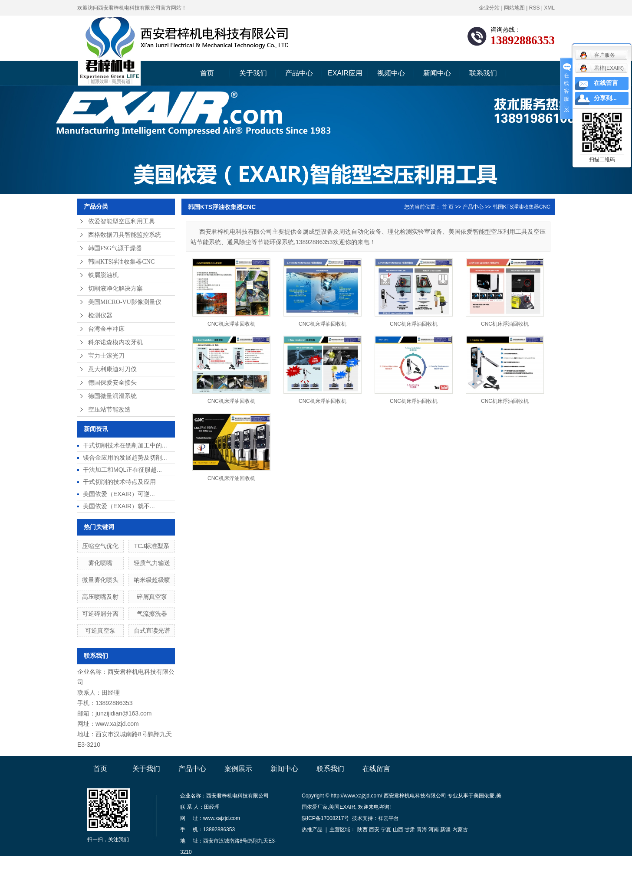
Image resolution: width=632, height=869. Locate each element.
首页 (207, 73)
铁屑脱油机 (103, 275)
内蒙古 (460, 830)
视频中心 (391, 73)
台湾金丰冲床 (106, 329)
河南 (433, 830)
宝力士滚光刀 (106, 356)
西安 (374, 830)
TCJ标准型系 (152, 545)
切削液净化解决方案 (115, 288)
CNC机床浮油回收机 (231, 324)
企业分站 (489, 8)
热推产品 (312, 830)
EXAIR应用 (345, 73)
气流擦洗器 (152, 613)
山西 (398, 830)
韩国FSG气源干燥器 (115, 248)
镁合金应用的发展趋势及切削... (125, 457)
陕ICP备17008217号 (325, 818)
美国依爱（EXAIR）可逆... (119, 493)
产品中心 (299, 73)
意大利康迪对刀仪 (112, 369)
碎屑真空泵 (152, 596)
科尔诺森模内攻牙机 (115, 342)
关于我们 (253, 73)
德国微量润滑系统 (112, 396)
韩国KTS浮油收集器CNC (121, 261)
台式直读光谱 (152, 630)
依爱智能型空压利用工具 (121, 221)
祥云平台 (388, 818)
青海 (422, 830)
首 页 (448, 207)
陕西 (362, 830)
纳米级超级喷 (152, 579)
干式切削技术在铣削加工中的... (125, 445)
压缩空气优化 (100, 545)
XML (549, 8)
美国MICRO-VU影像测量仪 (124, 302)
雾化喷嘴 (100, 562)
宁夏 (386, 830)
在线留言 (376, 768)
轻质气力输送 (152, 562)
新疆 (445, 830)
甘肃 (410, 830)
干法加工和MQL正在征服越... (122, 469)
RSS (534, 8)
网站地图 (514, 8)
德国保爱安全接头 (112, 382)
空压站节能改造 (109, 409)
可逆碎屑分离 (100, 613)
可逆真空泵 (100, 630)
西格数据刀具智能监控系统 (124, 235)
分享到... (605, 98)
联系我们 (483, 73)
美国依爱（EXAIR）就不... (119, 506)
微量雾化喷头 (100, 579)
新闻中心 (437, 73)
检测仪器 (100, 315)
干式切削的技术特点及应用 (119, 481)
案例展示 (238, 768)
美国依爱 (484, 796)
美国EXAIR (342, 807)
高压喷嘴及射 (100, 596)
